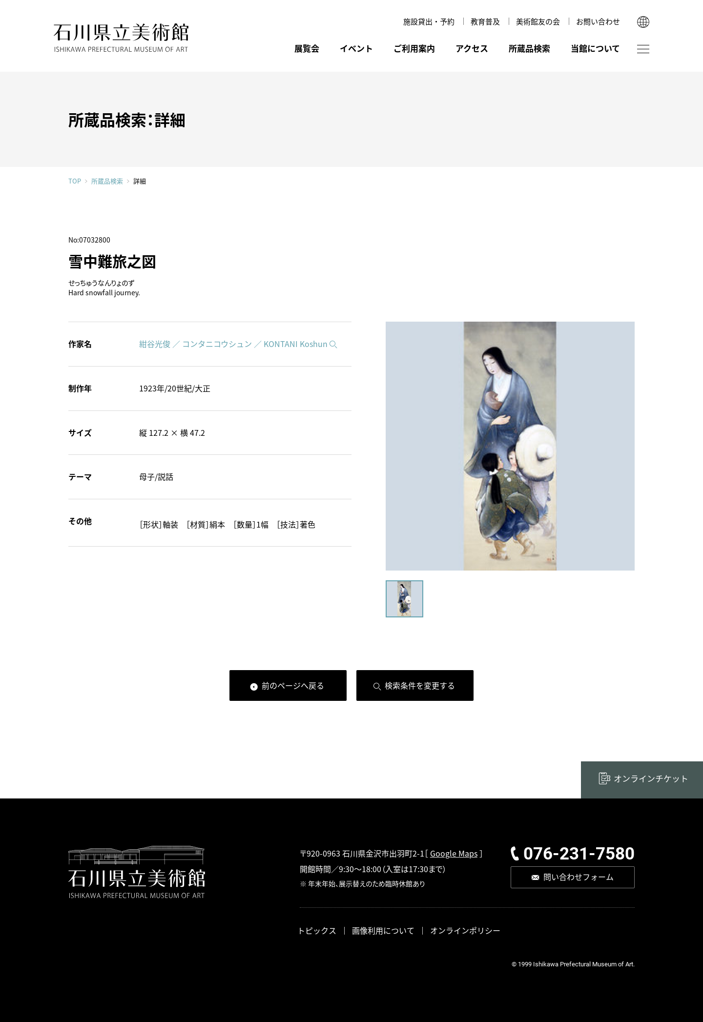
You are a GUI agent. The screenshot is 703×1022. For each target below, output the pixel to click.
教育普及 (485, 21)
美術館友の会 (538, 21)
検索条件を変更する (420, 685)
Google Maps (453, 853)
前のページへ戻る (293, 685)
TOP (74, 181)
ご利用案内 (414, 48)
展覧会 (306, 48)
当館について (595, 48)
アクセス (471, 48)
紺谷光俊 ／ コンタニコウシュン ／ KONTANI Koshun (233, 343)
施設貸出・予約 (429, 21)
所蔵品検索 (529, 48)
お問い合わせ (598, 21)
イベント (356, 48)
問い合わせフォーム (578, 876)
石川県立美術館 (121, 37)
